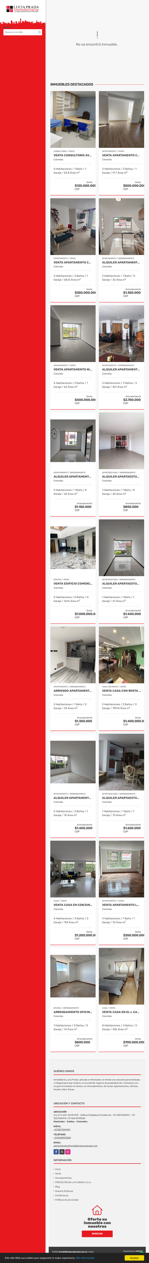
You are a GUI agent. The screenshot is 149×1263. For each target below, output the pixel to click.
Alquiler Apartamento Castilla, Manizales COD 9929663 (73, 798)
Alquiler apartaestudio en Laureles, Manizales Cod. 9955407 (121, 583)
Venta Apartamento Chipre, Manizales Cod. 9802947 (121, 155)
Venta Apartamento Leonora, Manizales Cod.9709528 (121, 905)
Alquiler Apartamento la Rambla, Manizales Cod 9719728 (121, 369)
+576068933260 (62, 1137)
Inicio (58, 1169)
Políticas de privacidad (66, 1199)
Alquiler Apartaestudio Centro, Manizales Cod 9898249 (121, 476)
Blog (57, 1186)
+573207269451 (62, 1129)
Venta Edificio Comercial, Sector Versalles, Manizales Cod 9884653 (73, 583)
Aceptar (134, 1258)
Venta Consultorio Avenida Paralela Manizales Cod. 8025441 (73, 155)
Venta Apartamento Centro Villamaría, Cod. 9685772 (73, 262)
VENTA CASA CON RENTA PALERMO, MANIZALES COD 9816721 (121, 691)
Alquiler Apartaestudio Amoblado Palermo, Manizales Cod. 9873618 (121, 798)
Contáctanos (61, 1195)
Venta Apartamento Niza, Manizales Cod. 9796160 (73, 369)
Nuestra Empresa (64, 1191)
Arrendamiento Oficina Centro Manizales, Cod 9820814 (73, 1012)
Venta (58, 1173)
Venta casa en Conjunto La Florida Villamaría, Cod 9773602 (73, 905)
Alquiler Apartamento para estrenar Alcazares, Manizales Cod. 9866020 (121, 262)
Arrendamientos (63, 1178)
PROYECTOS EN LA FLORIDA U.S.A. (73, 1182)
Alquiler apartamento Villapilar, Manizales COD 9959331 (73, 476)
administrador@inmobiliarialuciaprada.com (76, 1145)
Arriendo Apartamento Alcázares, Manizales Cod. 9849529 (73, 691)
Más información (86, 1258)
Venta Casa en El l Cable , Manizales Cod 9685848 (121, 1012)
